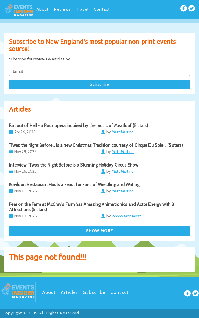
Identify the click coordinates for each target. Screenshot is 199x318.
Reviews (62, 9)
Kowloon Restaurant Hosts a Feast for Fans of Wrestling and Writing (74, 184)
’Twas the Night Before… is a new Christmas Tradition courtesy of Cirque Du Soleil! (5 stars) (96, 145)
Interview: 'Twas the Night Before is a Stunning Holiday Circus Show (73, 165)
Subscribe (94, 292)
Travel (82, 9)
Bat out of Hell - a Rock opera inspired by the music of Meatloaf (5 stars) (78, 125)
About (42, 9)
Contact (102, 9)
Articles (69, 292)
